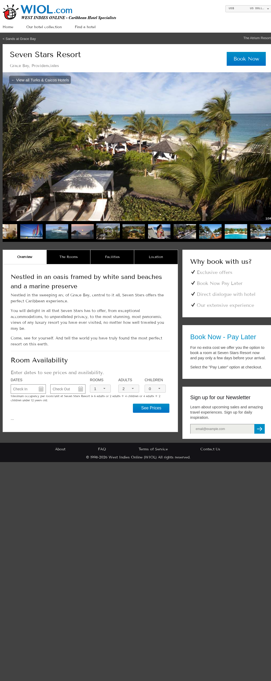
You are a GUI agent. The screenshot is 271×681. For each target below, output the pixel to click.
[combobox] (100, 389)
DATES (16, 380)
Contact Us (210, 449)
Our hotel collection (44, 27)
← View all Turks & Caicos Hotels (40, 79)
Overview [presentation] (24, 257)
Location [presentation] (156, 257)
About (60, 449)
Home (8, 27)
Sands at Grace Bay (20, 39)
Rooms (96, 380)
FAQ (102, 449)
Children (154, 380)
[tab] (25, 257)
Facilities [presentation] (112, 257)
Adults (125, 380)
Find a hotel (85, 27)
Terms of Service (153, 449)
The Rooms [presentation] (68, 257)
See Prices (151, 408)
